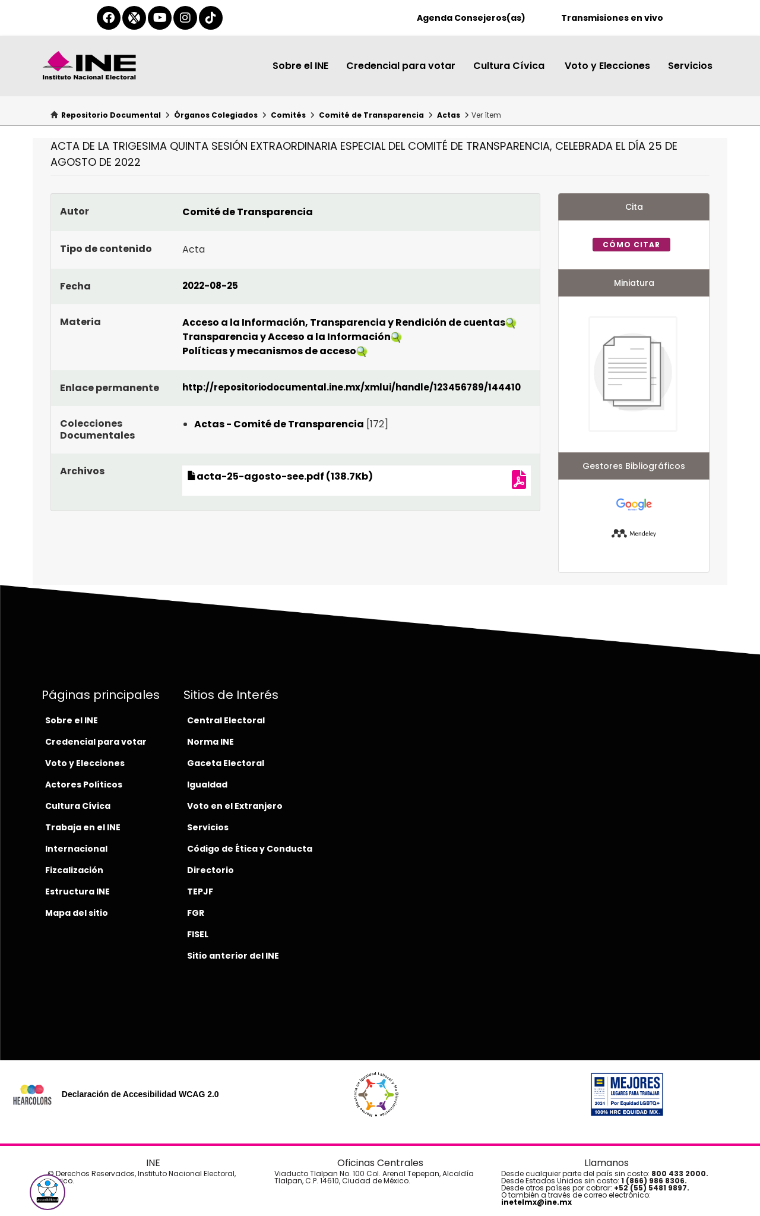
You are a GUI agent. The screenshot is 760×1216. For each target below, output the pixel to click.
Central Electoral (226, 720)
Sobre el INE (300, 66)
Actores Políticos (83, 784)
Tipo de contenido (106, 249)
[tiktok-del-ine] (211, 18)
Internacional (76, 849)
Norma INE (210, 742)
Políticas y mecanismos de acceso (269, 351)
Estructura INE (77, 891)
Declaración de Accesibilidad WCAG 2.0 (140, 1094)
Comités (288, 115)
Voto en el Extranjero (235, 806)
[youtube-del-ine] (160, 18)
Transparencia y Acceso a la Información (286, 337)
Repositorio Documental (111, 115)
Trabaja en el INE (83, 827)
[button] (47, 1192)
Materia (80, 322)
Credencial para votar (400, 66)
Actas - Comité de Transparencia (279, 424)
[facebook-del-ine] (109, 18)
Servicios (690, 66)
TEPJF (200, 891)
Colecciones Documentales (97, 429)
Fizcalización (74, 870)
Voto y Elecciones (607, 66)
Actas (448, 115)
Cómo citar (631, 245)
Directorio (210, 870)
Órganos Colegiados (216, 115)
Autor (74, 211)
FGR (195, 913)
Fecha (75, 286)
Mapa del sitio (76, 913)
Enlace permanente (109, 388)
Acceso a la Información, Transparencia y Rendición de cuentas (343, 322)
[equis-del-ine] (134, 18)
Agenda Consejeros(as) (471, 18)
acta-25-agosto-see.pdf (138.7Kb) (280, 476)
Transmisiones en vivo (612, 18)
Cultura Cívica (510, 66)
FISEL (197, 934)
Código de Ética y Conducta (249, 849)
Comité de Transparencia (371, 115)
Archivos (82, 471)
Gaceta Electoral (225, 763)
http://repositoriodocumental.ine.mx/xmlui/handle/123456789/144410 (351, 387)
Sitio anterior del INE (233, 956)
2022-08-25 (210, 285)
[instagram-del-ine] (185, 18)
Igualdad (207, 784)
